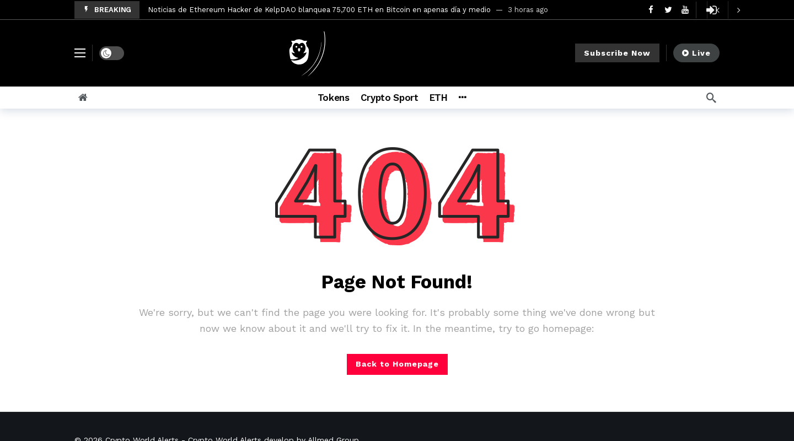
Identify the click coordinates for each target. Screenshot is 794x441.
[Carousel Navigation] (728, 10)
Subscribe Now (617, 53)
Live (696, 53)
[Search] (711, 97)
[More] (462, 98)
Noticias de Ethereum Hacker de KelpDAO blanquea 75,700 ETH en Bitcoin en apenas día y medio (319, 10)
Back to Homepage (397, 363)
